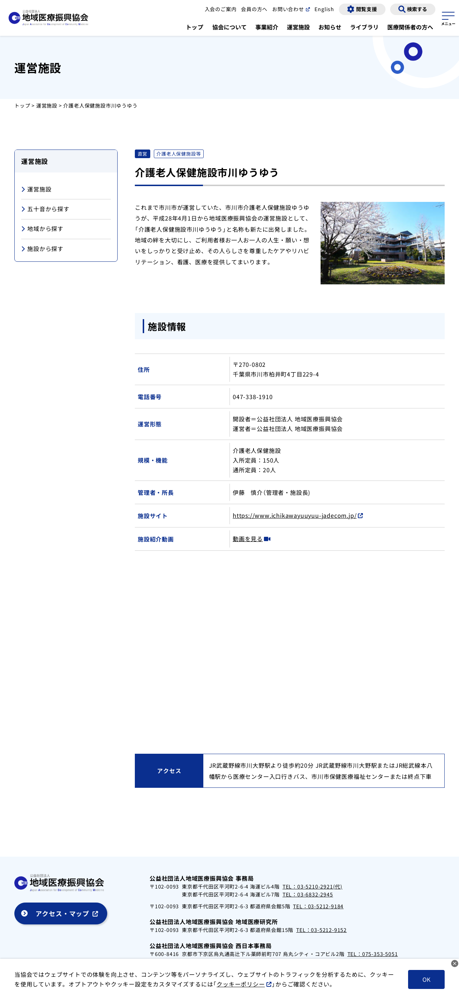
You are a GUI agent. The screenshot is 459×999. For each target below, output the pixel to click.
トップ (195, 27)
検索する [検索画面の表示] (417, 9)
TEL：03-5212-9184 (318, 906)
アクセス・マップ (62, 913)
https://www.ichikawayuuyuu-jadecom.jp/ (294, 515)
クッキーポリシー (241, 984)
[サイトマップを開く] (448, 18)
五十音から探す (45, 209)
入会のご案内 (221, 9)
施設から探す (42, 249)
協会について (229, 27)
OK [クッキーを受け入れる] (426, 979)
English (324, 9)
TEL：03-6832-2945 (308, 894)
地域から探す (42, 229)
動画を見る (248, 538)
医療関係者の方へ (410, 27)
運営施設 (298, 27)
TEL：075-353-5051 (372, 953)
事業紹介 (266, 27)
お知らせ (329, 27)
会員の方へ (254, 9)
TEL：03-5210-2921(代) (312, 886)
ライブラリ (364, 27)
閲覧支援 (366, 9)
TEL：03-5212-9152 (321, 929)
